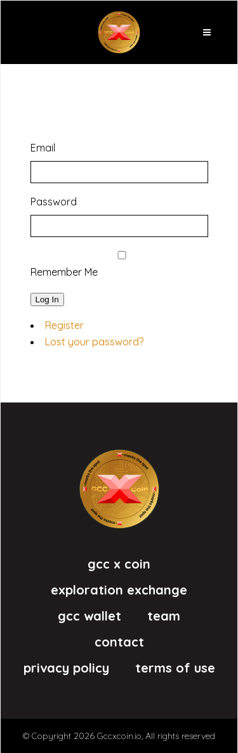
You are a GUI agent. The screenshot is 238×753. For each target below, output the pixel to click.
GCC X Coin (119, 564)
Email (42, 147)
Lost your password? (94, 341)
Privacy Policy (66, 668)
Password (53, 201)
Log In (47, 299)
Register (64, 325)
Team (163, 616)
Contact (119, 642)
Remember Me (64, 272)
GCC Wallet (89, 616)
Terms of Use (175, 668)
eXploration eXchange (119, 590)
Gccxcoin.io (119, 736)
